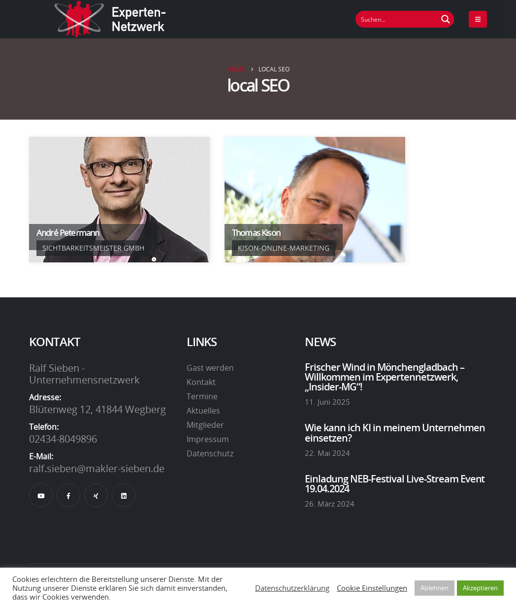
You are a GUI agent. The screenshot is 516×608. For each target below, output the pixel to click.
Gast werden (210, 367)
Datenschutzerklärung (292, 587)
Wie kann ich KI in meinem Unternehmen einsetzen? (395, 432)
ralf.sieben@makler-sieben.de (96, 468)
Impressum (208, 439)
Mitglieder (205, 424)
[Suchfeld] (397, 19)
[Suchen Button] (445, 19)
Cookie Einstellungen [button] (372, 587)
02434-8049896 (63, 439)
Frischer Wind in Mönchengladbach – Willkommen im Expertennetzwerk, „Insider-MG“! (384, 377)
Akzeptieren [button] (480, 587)
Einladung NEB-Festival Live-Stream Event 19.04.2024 (395, 483)
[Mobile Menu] (478, 19)
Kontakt (201, 382)
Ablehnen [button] (434, 587)
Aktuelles (203, 410)
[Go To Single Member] (119, 199)
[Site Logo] (110, 19)
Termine (202, 396)
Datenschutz (210, 453)
